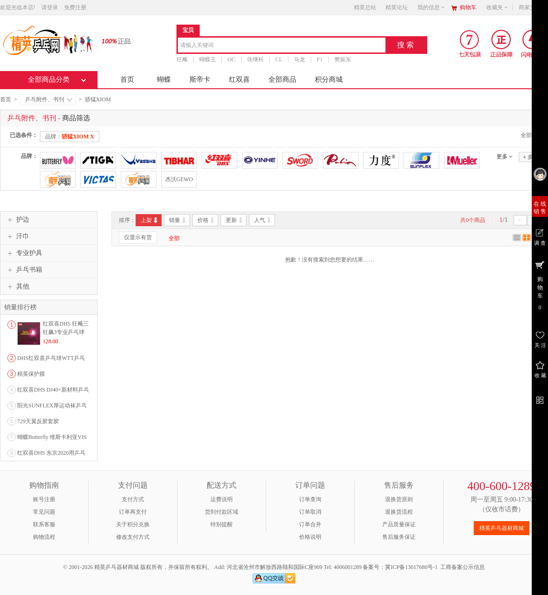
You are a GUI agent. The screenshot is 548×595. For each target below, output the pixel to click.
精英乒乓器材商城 (501, 528)
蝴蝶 (164, 79)
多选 (531, 156)
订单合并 (310, 524)
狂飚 (182, 59)
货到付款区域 (221, 512)
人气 (263, 220)
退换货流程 (399, 512)
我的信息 (431, 7)
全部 (174, 238)
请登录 (49, 7)
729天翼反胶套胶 (38, 421)
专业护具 (23, 253)
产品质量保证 (399, 524)
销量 (178, 220)
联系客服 (44, 524)
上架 (150, 220)
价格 (206, 220)
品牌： (69, 136)
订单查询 (310, 499)
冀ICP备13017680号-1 (411, 567)
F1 (320, 59)
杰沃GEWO (179, 179)
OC (231, 59)
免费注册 (75, 7)
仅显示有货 (138, 237)
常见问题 (44, 512)
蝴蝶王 (207, 59)
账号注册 (44, 499)
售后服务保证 (399, 537)
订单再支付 (133, 512)
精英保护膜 (31, 374)
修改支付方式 (133, 537)
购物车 (468, 7)
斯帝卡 (199, 79)
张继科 (255, 59)
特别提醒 (221, 524)
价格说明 (310, 537)
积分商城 (329, 79)
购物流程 (44, 537)
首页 (127, 79)
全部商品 (282, 79)
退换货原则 (399, 499)
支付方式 (133, 499)
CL (278, 59)
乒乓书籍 (23, 270)
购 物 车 (540, 285)
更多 (502, 156)
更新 (235, 220)
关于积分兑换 (133, 524)
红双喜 (239, 79)
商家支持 (533, 7)
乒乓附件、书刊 (48, 99)
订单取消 (310, 512)
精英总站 (365, 7)
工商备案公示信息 (462, 567)
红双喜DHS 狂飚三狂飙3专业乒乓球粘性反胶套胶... (66, 332)
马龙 (299, 59)
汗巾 (17, 236)
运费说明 (221, 499)
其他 (17, 286)
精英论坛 (396, 7)
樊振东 (342, 59)
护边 (17, 219)
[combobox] (281, 46)
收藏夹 (497, 7)
